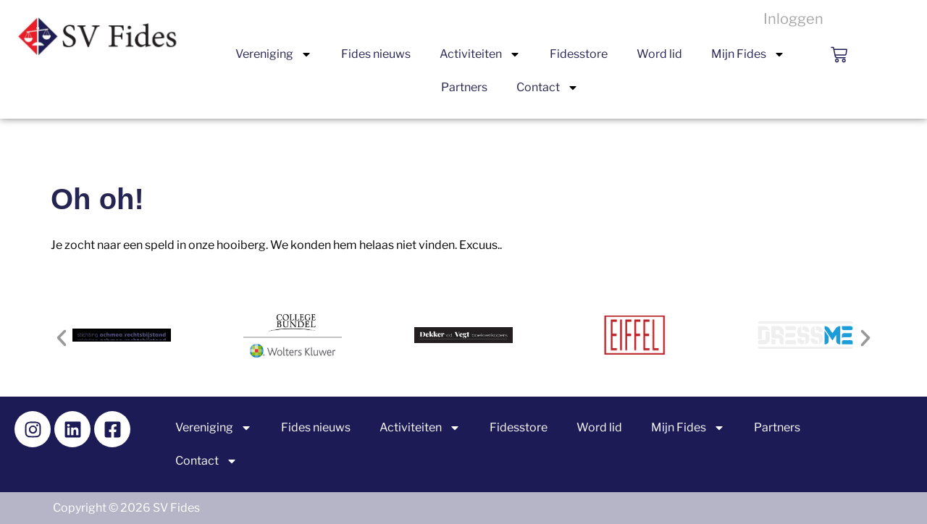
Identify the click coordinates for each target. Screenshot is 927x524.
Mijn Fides (748, 54)
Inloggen (793, 19)
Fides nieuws (376, 54)
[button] (61, 338)
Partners (464, 87)
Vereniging (273, 54)
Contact (547, 88)
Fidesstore (579, 54)
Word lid (659, 54)
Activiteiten (480, 54)
